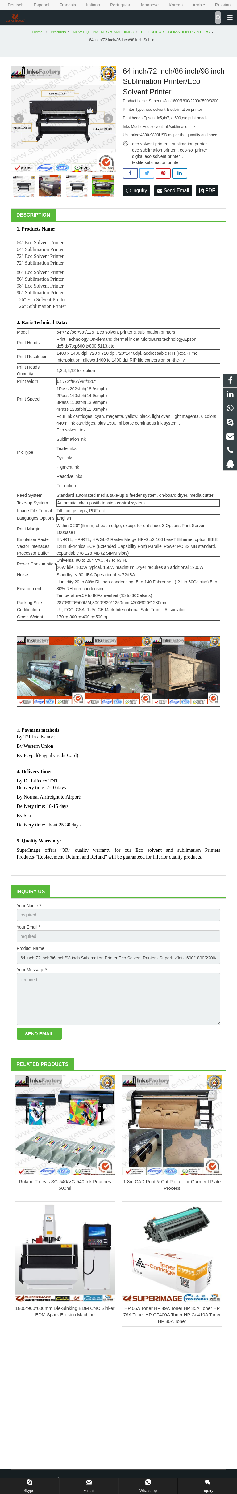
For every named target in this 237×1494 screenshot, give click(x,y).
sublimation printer (189, 143)
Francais (64, 4)
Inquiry (136, 190)
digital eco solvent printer (156, 156)
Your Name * (29, 905)
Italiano (89, 4)
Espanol (37, 4)
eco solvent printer (149, 143)
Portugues (116, 4)
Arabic (195, 4)
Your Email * (28, 927)
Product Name (30, 948)
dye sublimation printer (154, 150)
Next (108, 119)
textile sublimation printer (156, 162)
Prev (19, 119)
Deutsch (12, 4)
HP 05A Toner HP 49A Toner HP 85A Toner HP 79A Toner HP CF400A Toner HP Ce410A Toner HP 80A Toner (172, 1315)
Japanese (145, 4)
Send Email (173, 190)
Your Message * (32, 969)
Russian (218, 4)
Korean (172, 4)
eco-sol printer (193, 150)
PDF (207, 190)
